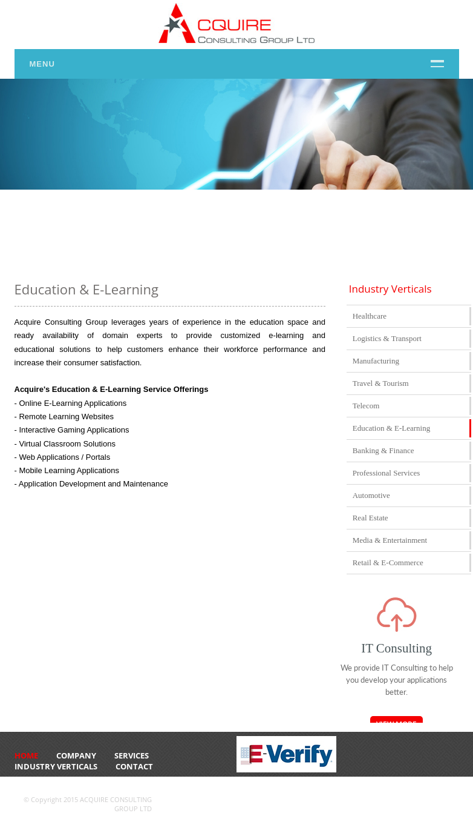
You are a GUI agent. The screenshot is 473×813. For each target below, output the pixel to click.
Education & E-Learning (392, 428)
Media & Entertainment (390, 540)
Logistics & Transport (387, 338)
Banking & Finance (383, 450)
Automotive (371, 495)
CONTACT (134, 766)
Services (131, 755)
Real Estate (370, 517)
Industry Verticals (56, 766)
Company (76, 755)
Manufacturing (376, 360)
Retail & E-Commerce (388, 562)
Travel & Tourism (381, 383)
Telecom (366, 405)
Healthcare (370, 315)
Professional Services (386, 472)
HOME (26, 755)
